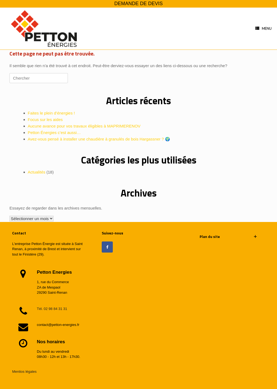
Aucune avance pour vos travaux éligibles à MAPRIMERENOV (84, 126)
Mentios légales (24, 372)
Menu (263, 28)
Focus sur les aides (45, 119)
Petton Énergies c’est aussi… (54, 132)
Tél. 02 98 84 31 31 (52, 309)
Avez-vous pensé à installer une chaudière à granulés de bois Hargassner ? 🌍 (99, 139)
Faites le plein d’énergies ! (51, 113)
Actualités (36, 172)
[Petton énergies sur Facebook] (107, 247)
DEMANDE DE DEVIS (138, 3)
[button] (228, 237)
